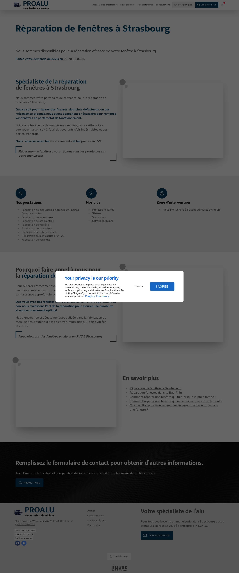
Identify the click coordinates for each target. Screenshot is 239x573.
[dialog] (119, 286)
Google (89, 296)
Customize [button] (139, 286)
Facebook (101, 296)
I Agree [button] (162, 286)
